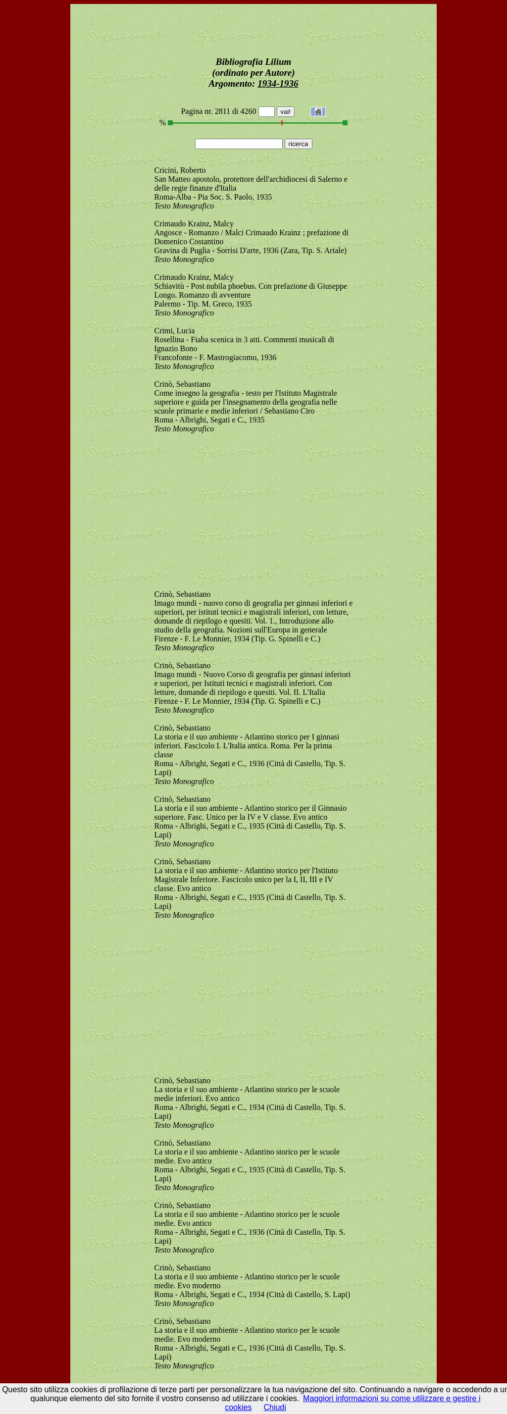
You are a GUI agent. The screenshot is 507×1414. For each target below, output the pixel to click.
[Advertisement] (253, 27)
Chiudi (274, 1407)
